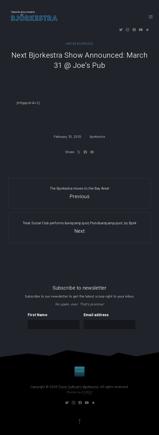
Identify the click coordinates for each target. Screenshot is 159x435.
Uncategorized (79, 43)
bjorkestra (97, 137)
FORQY (87, 392)
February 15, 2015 (67, 137)
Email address (96, 315)
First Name (37, 315)
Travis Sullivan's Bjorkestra (78, 387)
